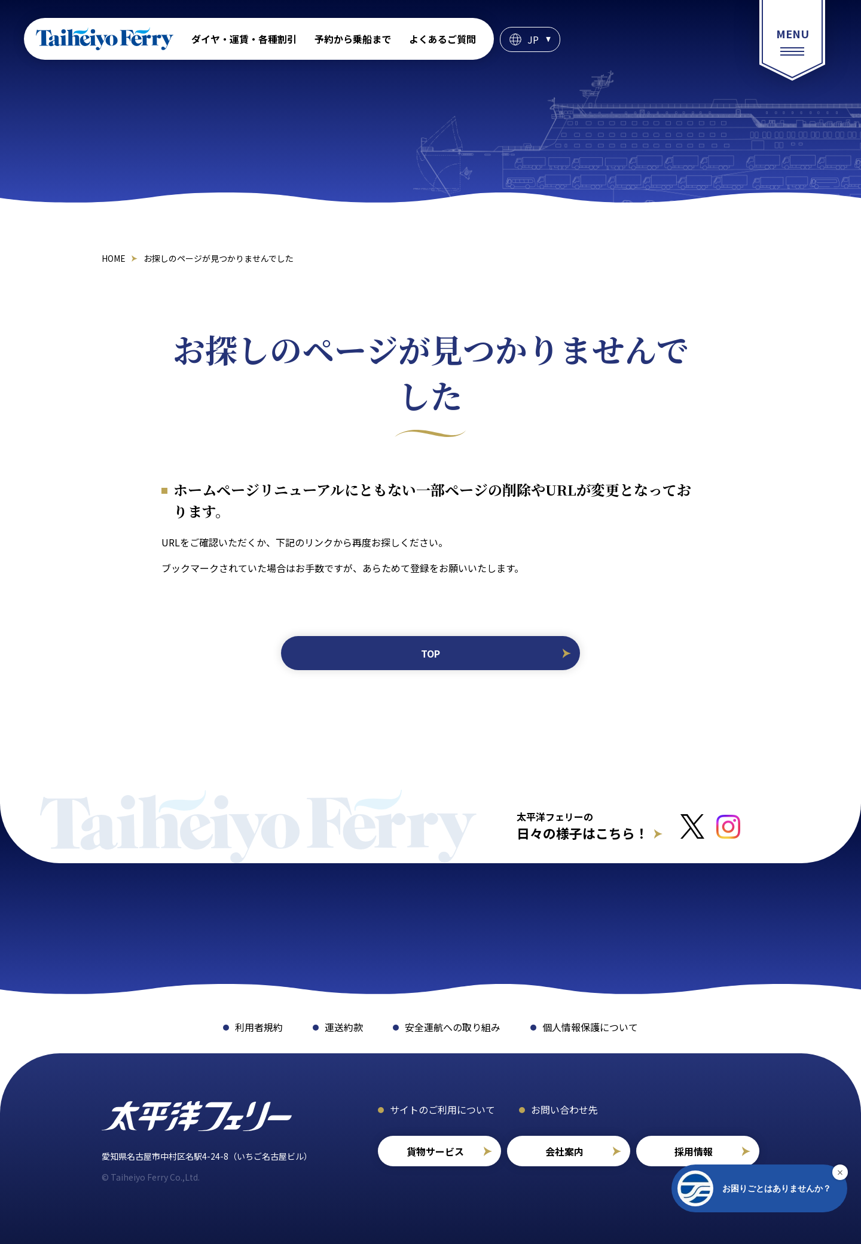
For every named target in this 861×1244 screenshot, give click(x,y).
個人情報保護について (590, 1027)
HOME (114, 258)
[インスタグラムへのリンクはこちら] (728, 827)
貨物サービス (435, 1151)
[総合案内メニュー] (792, 40)
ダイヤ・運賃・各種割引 (244, 39)
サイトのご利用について (442, 1109)
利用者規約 (259, 1027)
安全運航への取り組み (452, 1027)
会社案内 (564, 1151)
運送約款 (344, 1027)
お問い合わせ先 (564, 1109)
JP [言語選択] (533, 39)
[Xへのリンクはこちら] (692, 826)
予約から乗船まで (353, 39)
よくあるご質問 (442, 39)
